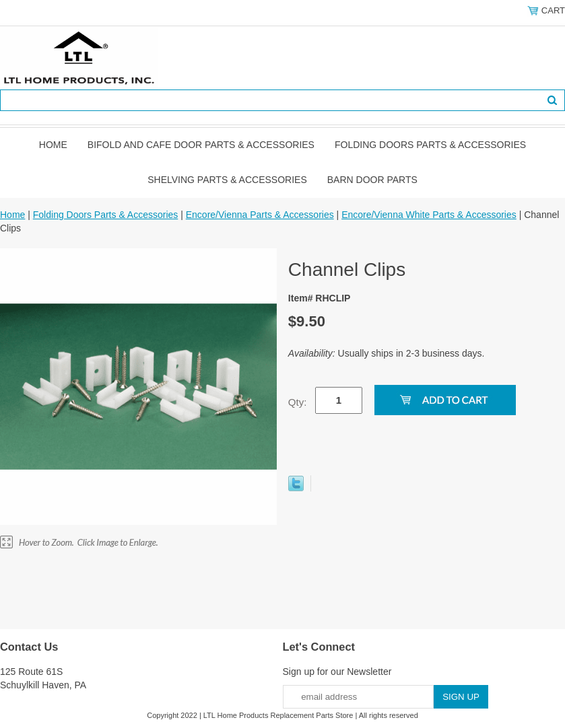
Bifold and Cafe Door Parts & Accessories (201, 144)
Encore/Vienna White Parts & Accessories (429, 214)
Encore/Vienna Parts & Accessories (260, 214)
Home (53, 144)
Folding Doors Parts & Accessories (430, 144)
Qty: (297, 402)
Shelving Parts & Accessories (227, 179)
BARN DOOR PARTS (372, 179)
